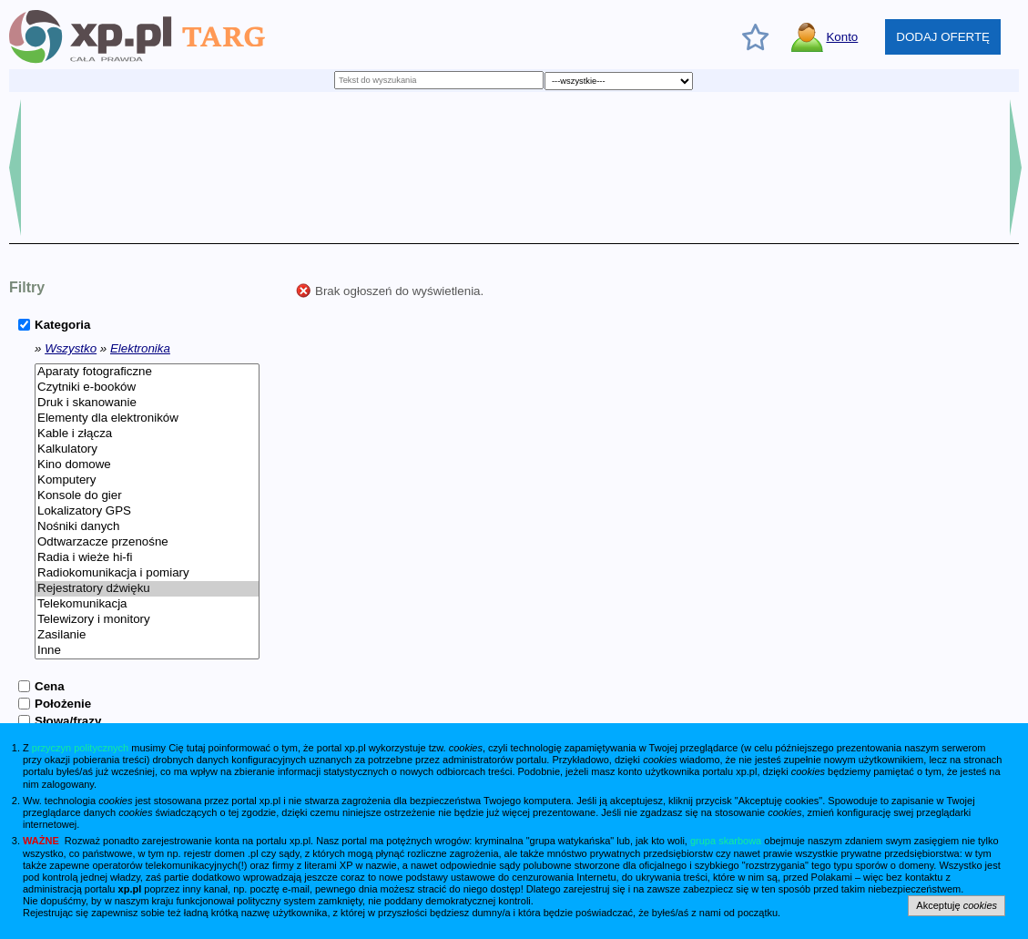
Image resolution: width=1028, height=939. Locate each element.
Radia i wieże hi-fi (147, 558)
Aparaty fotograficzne (147, 372)
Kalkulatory (147, 449)
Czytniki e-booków (147, 387)
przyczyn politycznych (80, 747)
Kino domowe (147, 465)
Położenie (63, 703)
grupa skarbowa (725, 840)
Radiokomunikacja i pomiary (147, 573)
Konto (842, 37)
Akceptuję (956, 905)
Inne (147, 650)
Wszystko (71, 348)
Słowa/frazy (68, 721)
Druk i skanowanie (147, 403)
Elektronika (140, 348)
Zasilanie (147, 635)
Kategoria (62, 325)
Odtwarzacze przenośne (147, 542)
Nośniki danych (147, 527)
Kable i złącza (147, 434)
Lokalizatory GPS (147, 511)
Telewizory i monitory (147, 620)
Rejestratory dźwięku (147, 589)
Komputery (147, 480)
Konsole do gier (147, 496)
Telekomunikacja (147, 604)
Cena (50, 686)
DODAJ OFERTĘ (943, 37)
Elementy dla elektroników (147, 418)
